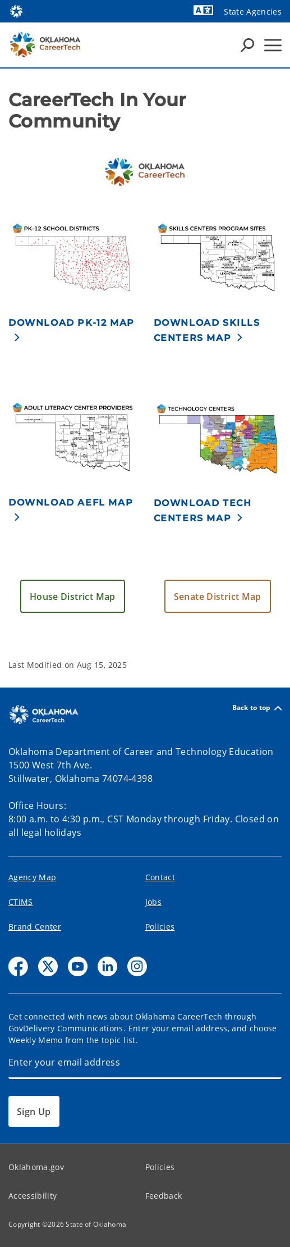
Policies (160, 926)
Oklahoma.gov (36, 1167)
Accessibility (32, 1195)
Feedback (163, 1195)
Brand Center (34, 926)
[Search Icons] (247, 45)
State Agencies (253, 11)
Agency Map (32, 877)
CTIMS (20, 901)
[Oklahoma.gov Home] (16, 10)
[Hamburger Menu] (273, 45)
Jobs (153, 901)
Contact (160, 877)
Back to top (257, 708)
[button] (72, 330)
